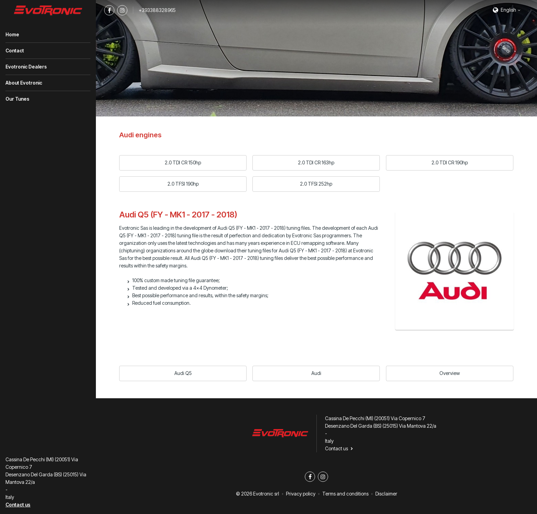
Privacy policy (300, 494)
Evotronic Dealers (26, 67)
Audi (316, 373)
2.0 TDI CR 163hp (316, 162)
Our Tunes (17, 99)
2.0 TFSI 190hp (183, 184)
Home (12, 34)
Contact (14, 50)
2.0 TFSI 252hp (316, 184)
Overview (449, 373)
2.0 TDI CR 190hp (450, 162)
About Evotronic (23, 83)
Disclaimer (386, 494)
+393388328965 (157, 10)
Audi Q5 (183, 373)
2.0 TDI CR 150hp (183, 162)
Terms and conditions (345, 494)
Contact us (17, 504)
